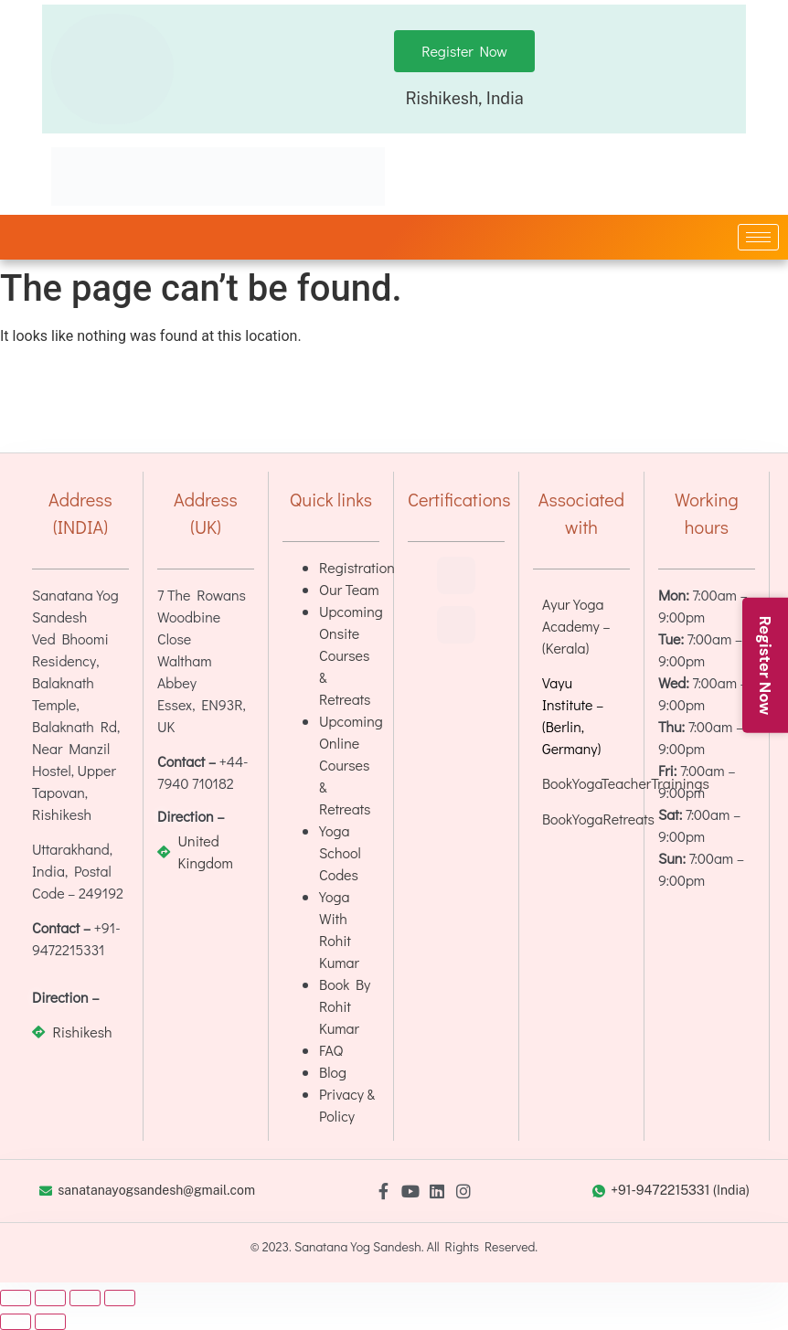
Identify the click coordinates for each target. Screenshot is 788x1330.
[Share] (85, 1298)
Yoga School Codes (340, 852)
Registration (357, 567)
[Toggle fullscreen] (50, 1298)
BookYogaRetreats (598, 818)
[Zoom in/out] (15, 1298)
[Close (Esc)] (119, 1298)
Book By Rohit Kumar (344, 1005)
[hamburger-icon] (758, 237)
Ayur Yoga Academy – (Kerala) (576, 625)
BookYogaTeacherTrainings (625, 783)
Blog (332, 1071)
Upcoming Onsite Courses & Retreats (351, 654)
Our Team (349, 589)
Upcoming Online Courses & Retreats (351, 764)
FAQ (331, 1049)
